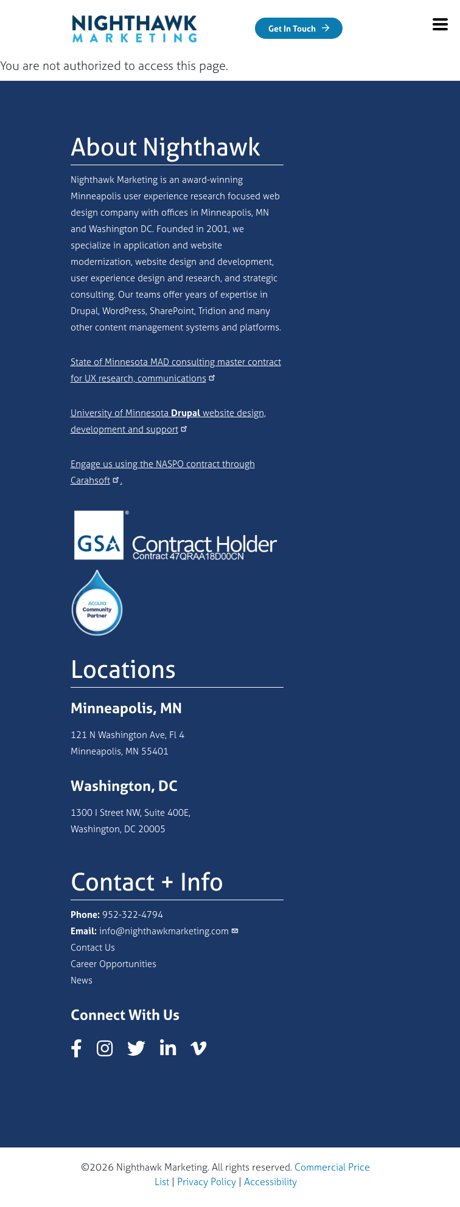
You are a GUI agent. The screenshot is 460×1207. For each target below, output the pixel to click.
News (81, 980)
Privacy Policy (206, 1181)
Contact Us (93, 947)
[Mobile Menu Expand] (440, 24)
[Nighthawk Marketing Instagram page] (111, 1051)
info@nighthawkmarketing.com (164, 931)
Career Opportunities (113, 963)
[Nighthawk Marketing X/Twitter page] (142, 1051)
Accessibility (270, 1181)
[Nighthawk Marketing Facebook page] (82, 1051)
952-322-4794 (132, 914)
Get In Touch (292, 28)
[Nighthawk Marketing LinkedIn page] (174, 1051)
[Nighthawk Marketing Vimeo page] (204, 1051)
